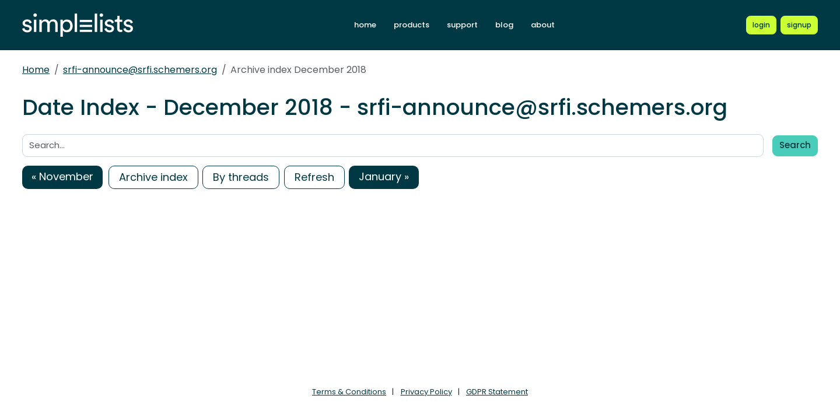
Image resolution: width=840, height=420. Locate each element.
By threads (241, 177)
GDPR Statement (497, 391)
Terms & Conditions (349, 391)
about (543, 24)
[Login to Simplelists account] (761, 25)
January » (384, 176)
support (462, 24)
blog (504, 24)
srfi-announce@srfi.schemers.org (140, 69)
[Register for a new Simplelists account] (799, 25)
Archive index (153, 177)
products (411, 24)
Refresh (314, 177)
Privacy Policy (426, 391)
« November (62, 176)
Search (795, 145)
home (365, 24)
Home (36, 69)
